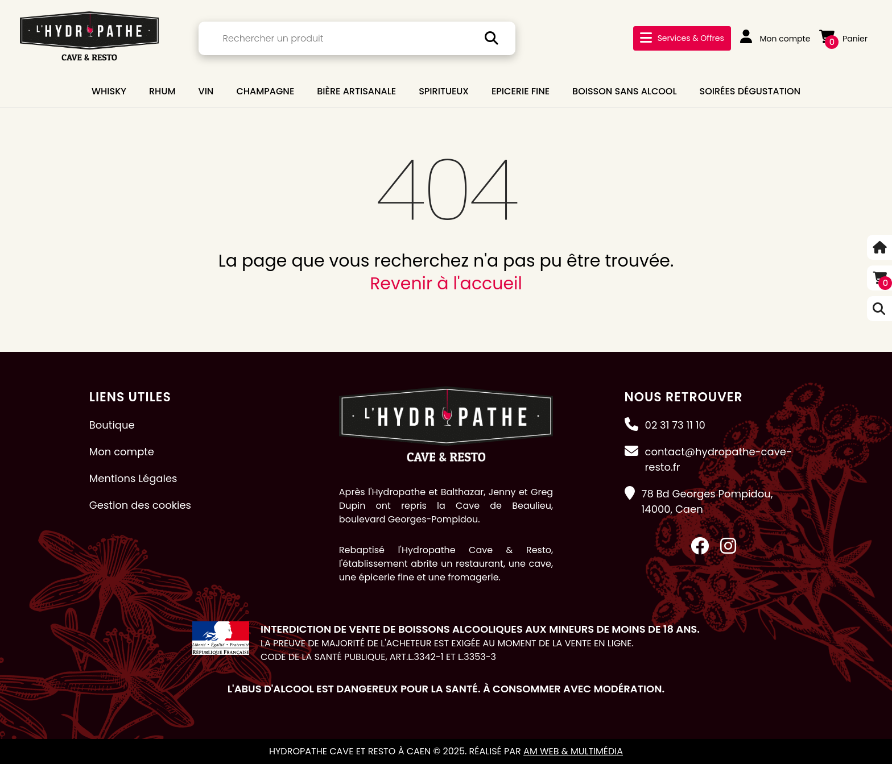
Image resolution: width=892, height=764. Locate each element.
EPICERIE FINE (521, 91)
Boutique (112, 425)
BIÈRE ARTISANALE (356, 91)
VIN (206, 91)
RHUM (162, 91)
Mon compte (775, 38)
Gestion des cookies (140, 505)
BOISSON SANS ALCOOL (624, 91)
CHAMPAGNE (265, 91)
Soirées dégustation (750, 91)
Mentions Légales (133, 478)
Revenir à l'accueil (446, 284)
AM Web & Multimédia (573, 751)
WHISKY (109, 91)
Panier (843, 38)
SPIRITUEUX (444, 91)
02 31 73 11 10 (675, 425)
